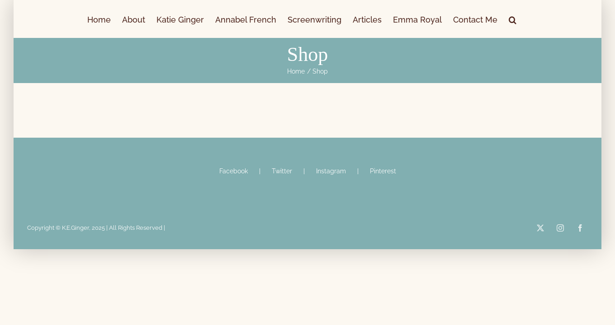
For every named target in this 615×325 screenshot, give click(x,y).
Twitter (282, 171)
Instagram (331, 171)
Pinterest (383, 171)
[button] (560, 19)
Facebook (233, 171)
